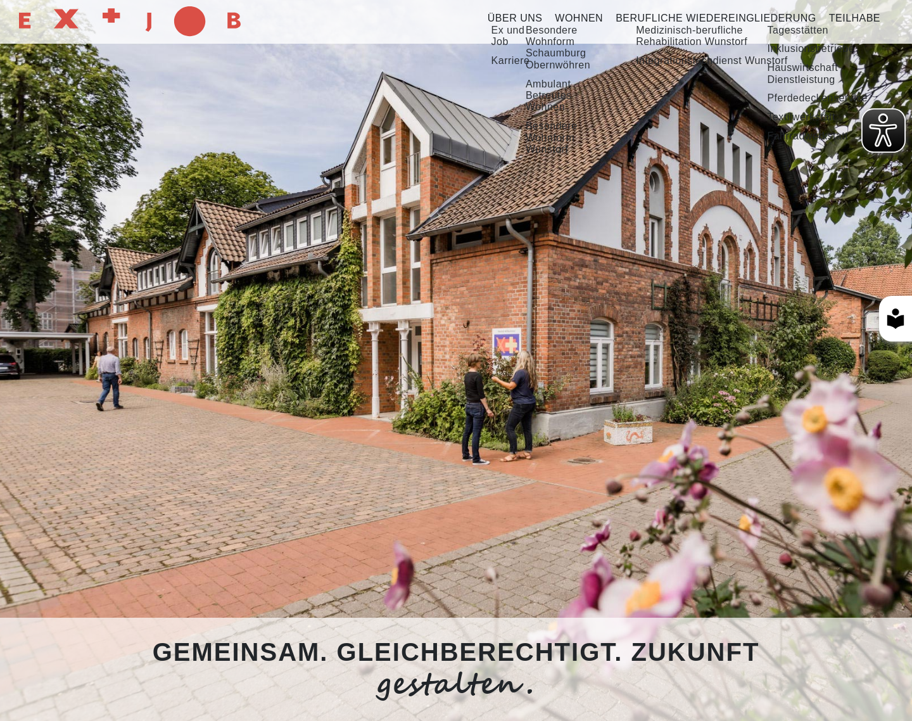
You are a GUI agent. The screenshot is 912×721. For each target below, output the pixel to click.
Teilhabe (854, 18)
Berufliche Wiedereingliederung (716, 18)
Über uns (515, 18)
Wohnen (579, 18)
